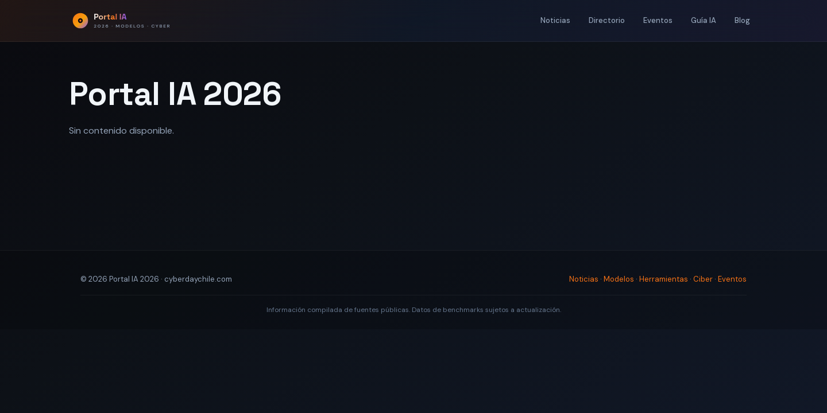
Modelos (619, 279)
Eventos (658, 20)
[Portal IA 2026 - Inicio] (121, 20)
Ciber (703, 279)
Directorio (607, 20)
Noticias (555, 20)
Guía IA (703, 20)
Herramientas (663, 279)
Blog (742, 20)
